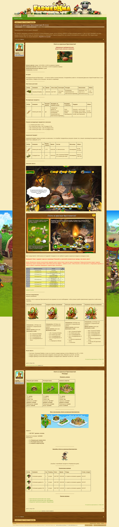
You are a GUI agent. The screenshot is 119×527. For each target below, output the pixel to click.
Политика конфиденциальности (100, 525)
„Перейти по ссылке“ (44, 36)
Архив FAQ (24, 26)
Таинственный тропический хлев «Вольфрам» (41, 500)
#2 (103, 508)
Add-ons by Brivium (67, 525)
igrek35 (37, 26)
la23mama (31, 365)
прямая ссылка (30, 290)
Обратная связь (93, 523)
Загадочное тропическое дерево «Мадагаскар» (41, 502)
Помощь (98, 523)
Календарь (32, 15)
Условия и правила (88, 525)
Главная (17, 15)
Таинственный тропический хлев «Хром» (39, 498)
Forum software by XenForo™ (44, 525)
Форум (24, 16)
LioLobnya (36, 365)
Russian (14, 523)
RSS (105, 523)
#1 (103, 363)
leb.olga (27, 365)
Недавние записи (18, 18)
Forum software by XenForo (23, 525)
